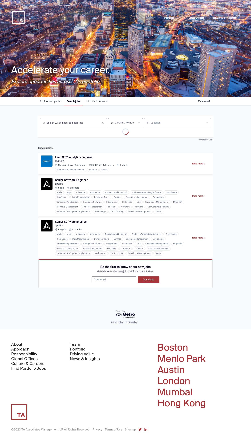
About (16, 344)
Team (75, 344)
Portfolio (77, 349)
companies (51, 101)
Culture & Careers (27, 363)
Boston (173, 347)
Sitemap (130, 429)
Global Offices (24, 359)
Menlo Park (182, 358)
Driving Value (82, 354)
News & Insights (85, 359)
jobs (73, 101)
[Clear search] (102, 122)
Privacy (97, 429)
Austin (171, 370)
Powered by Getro (206, 140)
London (174, 381)
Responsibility (24, 354)
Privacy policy (117, 322)
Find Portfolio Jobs (28, 368)
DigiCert (59, 161)
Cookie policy (131, 322)
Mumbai (175, 392)
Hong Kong (182, 403)
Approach (20, 349)
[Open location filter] (206, 122)
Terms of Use (113, 429)
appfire (59, 183)
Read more (200, 164)
